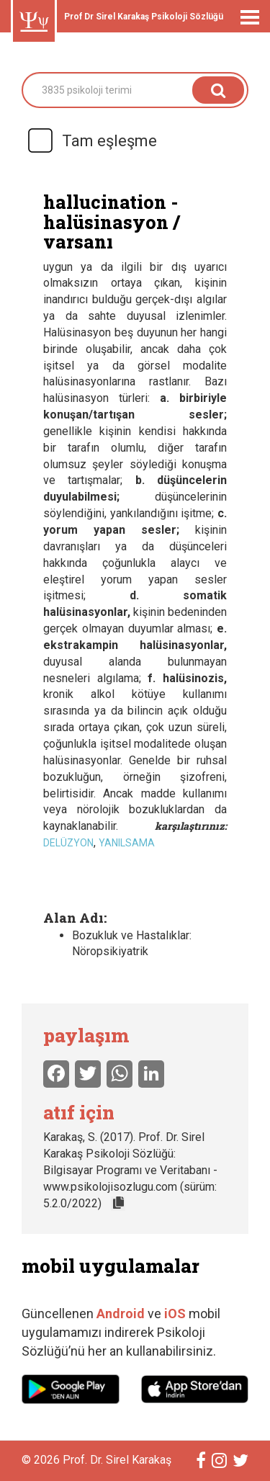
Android (120, 1313)
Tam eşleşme (91, 141)
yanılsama (127, 843)
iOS (176, 1313)
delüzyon (68, 843)
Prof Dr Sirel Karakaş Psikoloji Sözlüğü (143, 17)
